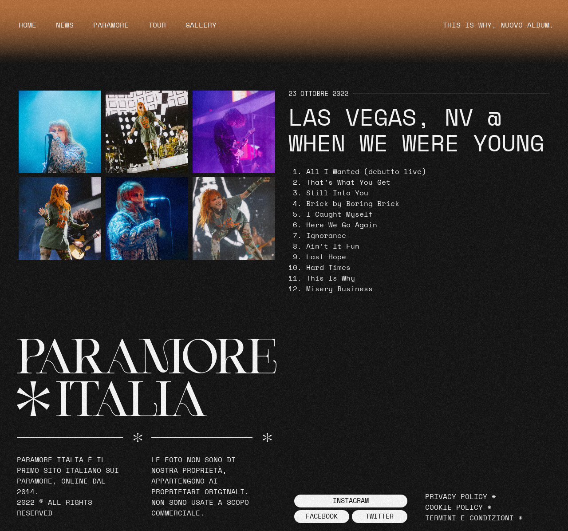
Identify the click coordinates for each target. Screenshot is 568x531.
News (65, 25)
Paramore (111, 25)
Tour (157, 25)
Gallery (201, 25)
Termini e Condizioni (469, 518)
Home (27, 25)
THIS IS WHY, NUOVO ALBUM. (498, 25)
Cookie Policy (454, 507)
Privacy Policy (456, 496)
